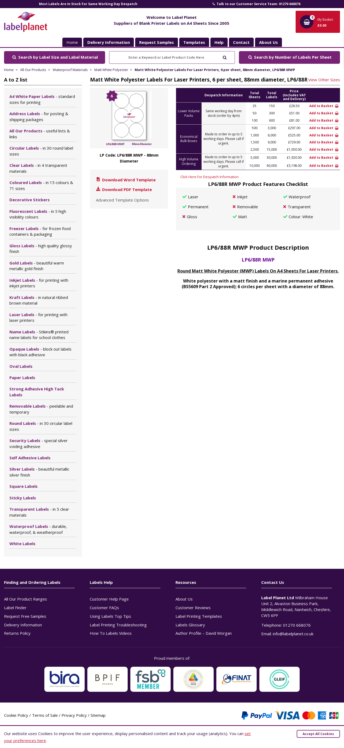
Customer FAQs (104, 607)
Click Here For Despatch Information (209, 176)
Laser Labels (38, 317)
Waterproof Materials (70, 69)
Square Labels (23, 486)
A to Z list (15, 79)
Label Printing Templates (198, 616)
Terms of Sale (45, 715)
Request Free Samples (25, 616)
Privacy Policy (74, 715)
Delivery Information (23, 624)
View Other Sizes (324, 79)
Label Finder (15, 607)
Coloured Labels (41, 185)
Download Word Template (125, 179)
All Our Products (33, 69)
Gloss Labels (40, 248)
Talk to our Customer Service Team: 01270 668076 (256, 4)
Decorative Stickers (29, 199)
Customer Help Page (109, 599)
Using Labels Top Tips (110, 616)
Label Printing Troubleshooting (118, 624)
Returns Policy (17, 633)
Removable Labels (41, 409)
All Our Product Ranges (25, 599)
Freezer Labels (40, 231)
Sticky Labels (22, 497)
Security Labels (38, 443)
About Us (184, 599)
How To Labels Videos (111, 633)
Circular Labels (41, 151)
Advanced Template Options (122, 200)
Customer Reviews (193, 607)
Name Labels (39, 334)
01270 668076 (297, 625)
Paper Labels (22, 377)
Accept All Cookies (318, 734)
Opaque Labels (40, 352)
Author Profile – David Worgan (203, 633)
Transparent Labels (39, 512)
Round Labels (40, 426)
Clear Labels (38, 168)
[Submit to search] (224, 57)
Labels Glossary (190, 624)
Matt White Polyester (111, 69)
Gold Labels (36, 265)
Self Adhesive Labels (30, 457)
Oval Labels (21, 366)
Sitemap (98, 715)
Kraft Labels (38, 300)
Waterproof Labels (38, 529)
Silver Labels (39, 472)
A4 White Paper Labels (42, 99)
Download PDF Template (123, 189)
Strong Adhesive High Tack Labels (36, 391)
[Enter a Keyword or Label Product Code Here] (172, 57)
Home (72, 42)
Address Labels (38, 116)
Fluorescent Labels (37, 214)
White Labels (22, 543)
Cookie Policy (16, 715)
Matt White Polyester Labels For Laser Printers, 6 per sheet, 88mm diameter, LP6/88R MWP (215, 69)
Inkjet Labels (38, 283)
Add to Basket (324, 106)
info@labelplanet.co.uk (293, 633)
